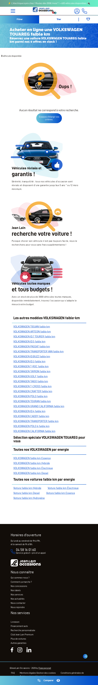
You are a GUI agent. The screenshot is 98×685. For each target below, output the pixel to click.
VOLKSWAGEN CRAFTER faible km (32, 391)
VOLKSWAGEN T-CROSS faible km (32, 386)
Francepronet (45, 668)
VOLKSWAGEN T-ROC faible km (31, 366)
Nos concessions (19, 586)
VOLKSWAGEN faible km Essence (32, 458)
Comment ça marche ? (21, 582)
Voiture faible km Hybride (27, 488)
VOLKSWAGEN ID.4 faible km (29, 411)
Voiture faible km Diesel (26, 493)
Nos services (17, 594)
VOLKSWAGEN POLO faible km (30, 396)
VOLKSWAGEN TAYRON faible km (31, 371)
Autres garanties (18, 643)
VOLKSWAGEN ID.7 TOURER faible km (34, 336)
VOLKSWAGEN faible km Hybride (31, 463)
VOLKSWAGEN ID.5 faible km (29, 341)
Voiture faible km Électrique (63, 488)
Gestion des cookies (46, 673)
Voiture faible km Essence (60, 493)
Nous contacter (18, 603)
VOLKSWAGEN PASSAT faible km (31, 346)
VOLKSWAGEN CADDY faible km (31, 416)
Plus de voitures (18, 639)
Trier (59, 19)
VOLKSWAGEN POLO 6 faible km (31, 426)
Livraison (15, 622)
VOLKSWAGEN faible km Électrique (33, 468)
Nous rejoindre (18, 607)
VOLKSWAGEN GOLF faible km (30, 376)
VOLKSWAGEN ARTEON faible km (32, 331)
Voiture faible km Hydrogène (29, 498)
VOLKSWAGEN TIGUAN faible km (31, 326)
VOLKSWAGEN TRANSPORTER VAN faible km (38, 351)
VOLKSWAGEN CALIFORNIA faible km (34, 431)
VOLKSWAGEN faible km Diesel (30, 473)
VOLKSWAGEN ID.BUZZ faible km (31, 356)
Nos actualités (17, 599)
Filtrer (20, 19)
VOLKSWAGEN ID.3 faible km (29, 361)
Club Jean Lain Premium (22, 634)
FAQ (13, 673)
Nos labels (16, 590)
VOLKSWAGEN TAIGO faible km (30, 381)
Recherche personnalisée (23, 630)
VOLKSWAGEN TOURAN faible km (32, 401)
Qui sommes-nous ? (20, 577)
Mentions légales (28, 673)
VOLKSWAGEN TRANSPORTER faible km (36, 421)
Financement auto (19, 626)
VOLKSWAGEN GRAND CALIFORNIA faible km (38, 406)
